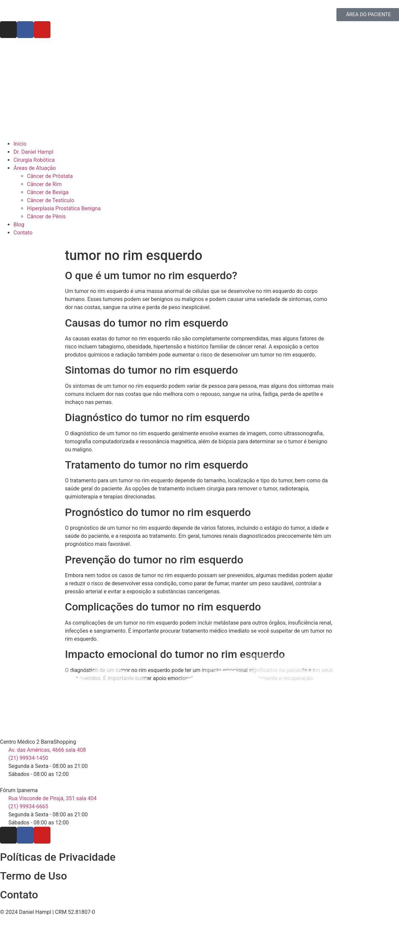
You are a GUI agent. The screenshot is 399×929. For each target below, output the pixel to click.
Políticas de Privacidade (57, 857)
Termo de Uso (33, 875)
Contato (19, 894)
